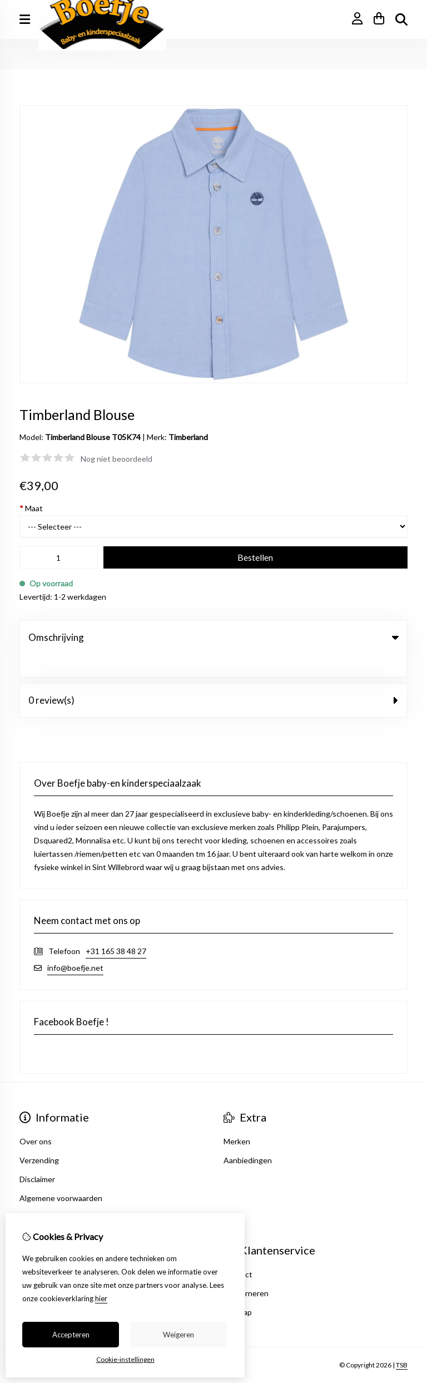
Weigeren (178, 1334)
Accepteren (71, 1334)
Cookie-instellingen (125, 1359)
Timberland (188, 437)
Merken (237, 1118)
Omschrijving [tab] (213, 637)
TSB (402, 1342)
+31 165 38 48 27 (116, 928)
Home (29, 53)
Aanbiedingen (248, 1137)
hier (101, 1298)
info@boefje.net (75, 945)
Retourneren (246, 1270)
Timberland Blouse (80, 53)
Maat (31, 508)
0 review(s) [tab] (213, 677)
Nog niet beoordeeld (116, 458)
